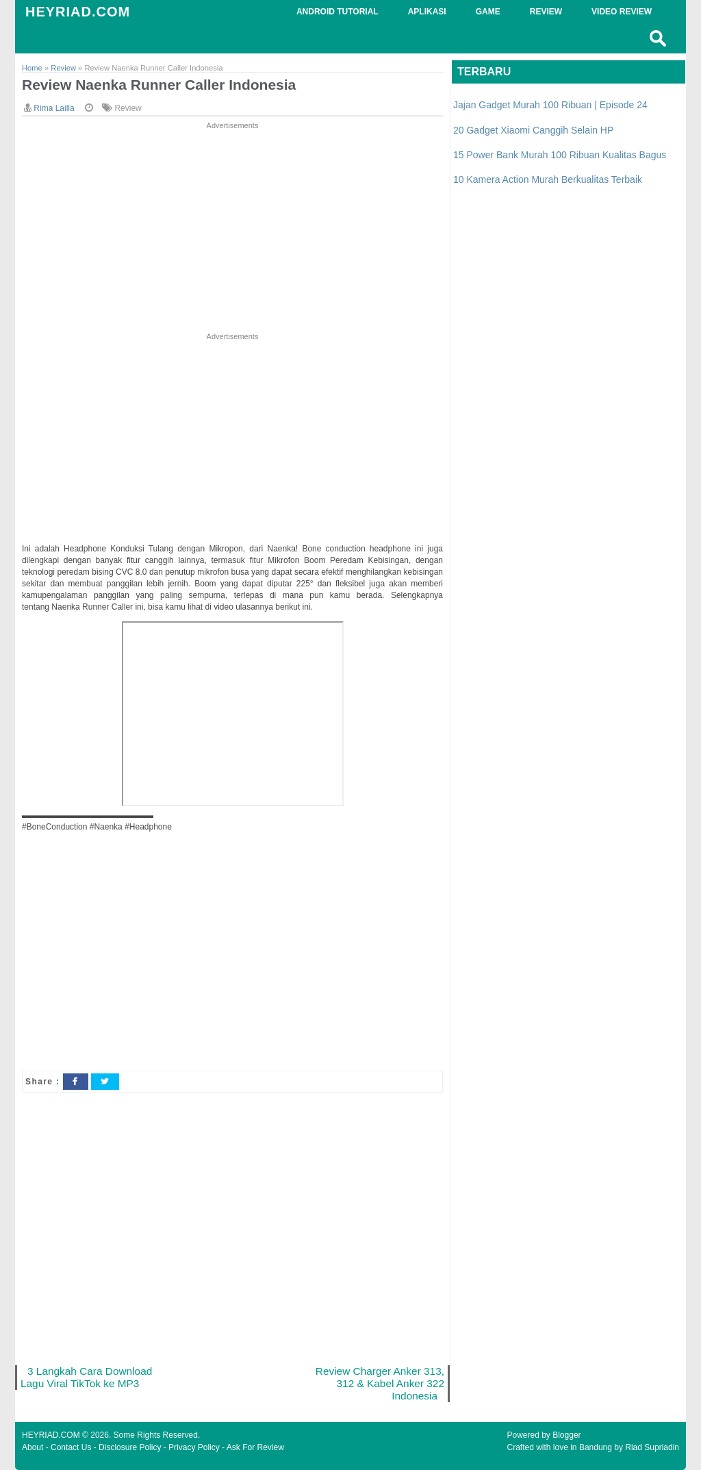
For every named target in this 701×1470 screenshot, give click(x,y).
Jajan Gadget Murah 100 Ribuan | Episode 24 (550, 104)
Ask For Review (255, 1447)
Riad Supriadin (652, 1447)
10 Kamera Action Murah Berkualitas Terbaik (547, 179)
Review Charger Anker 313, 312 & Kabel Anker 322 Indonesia (380, 1383)
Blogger (566, 1435)
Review (127, 108)
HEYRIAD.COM (77, 11)
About (32, 1447)
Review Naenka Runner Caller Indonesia (159, 84)
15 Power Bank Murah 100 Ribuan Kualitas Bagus (559, 154)
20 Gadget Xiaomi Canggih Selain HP (533, 130)
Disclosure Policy (130, 1447)
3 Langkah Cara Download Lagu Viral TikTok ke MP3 (86, 1377)
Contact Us (71, 1447)
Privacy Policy (194, 1447)
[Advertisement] (232, 228)
